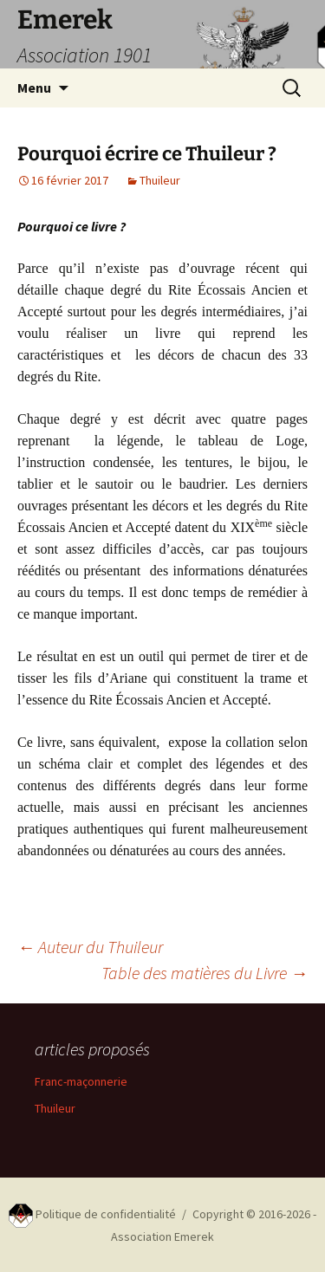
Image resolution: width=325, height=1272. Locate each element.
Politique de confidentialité (106, 1214)
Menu (34, 87)
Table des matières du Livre (204, 972)
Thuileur (160, 180)
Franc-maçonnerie (81, 1081)
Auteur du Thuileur (90, 946)
